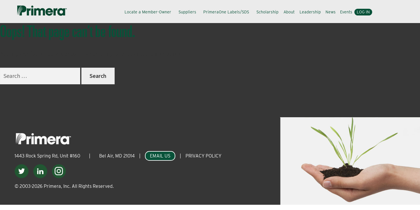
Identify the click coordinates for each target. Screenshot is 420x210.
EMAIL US (160, 156)
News (331, 12)
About (289, 12)
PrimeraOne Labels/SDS (226, 12)
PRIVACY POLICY (203, 156)
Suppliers (187, 12)
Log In (363, 12)
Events (346, 12)
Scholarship (267, 12)
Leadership (310, 12)
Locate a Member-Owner (148, 12)
